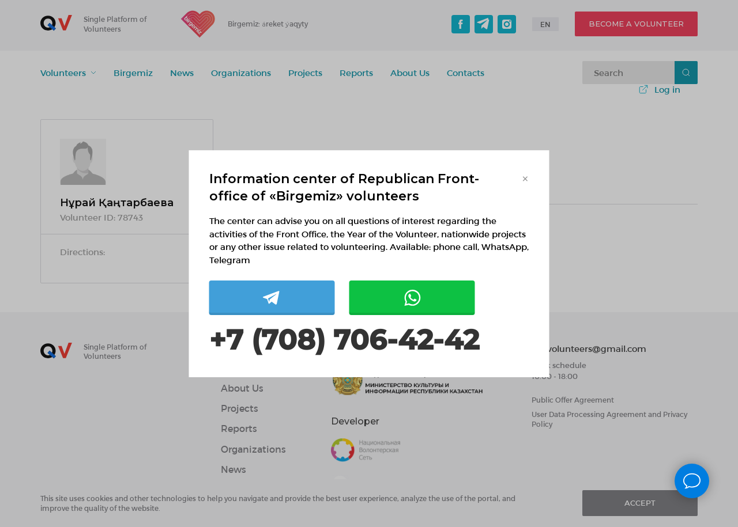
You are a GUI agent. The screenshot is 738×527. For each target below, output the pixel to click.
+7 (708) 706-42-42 (344, 340)
